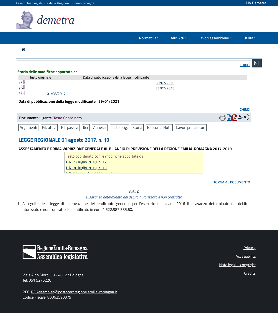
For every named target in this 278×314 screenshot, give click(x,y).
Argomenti (28, 127)
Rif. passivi (69, 127)
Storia (137, 127)
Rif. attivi (49, 127)
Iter (85, 127)
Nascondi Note (159, 127)
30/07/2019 (165, 82)
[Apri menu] (256, 63)
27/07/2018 (165, 88)
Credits (250, 273)
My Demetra (256, 3)
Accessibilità (246, 256)
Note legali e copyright (237, 265)
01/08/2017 (56, 93)
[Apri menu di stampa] (222, 117)
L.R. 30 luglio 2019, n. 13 (86, 168)
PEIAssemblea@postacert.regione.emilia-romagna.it (74, 292)
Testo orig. (119, 127)
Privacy (249, 248)
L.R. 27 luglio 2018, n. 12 (86, 162)
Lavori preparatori (190, 127)
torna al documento (231, 182)
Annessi (99, 127)
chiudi (245, 64)
